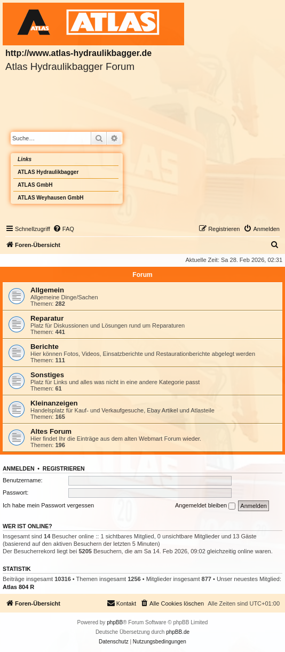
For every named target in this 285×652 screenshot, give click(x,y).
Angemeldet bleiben (205, 506)
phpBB (115, 622)
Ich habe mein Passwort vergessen (48, 505)
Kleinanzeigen (54, 403)
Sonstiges (47, 375)
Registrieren (64, 468)
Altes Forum (51, 431)
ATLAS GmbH (35, 185)
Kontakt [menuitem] (121, 603)
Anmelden (19, 468)
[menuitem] (63, 228)
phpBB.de (177, 632)
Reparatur (47, 318)
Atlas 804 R (18, 587)
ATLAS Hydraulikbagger (48, 172)
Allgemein (47, 290)
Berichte (44, 347)
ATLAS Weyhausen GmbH (51, 198)
